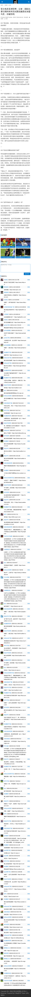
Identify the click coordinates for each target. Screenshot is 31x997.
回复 (28, 279)
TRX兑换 (6, 746)
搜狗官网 (6, 953)
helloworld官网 (7, 395)
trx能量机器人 (7, 590)
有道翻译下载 (7, 352)
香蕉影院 (6, 287)
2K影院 (6, 279)
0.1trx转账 (6, 577)
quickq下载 (7, 325)
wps (5, 390)
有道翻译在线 (7, 973)
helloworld (6, 430)
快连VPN (6, 448)
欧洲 (6, 5)
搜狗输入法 (7, 948)
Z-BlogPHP (18, 993)
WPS (5, 514)
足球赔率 (6, 835)
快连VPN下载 (7, 616)
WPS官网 (6, 435)
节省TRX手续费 (8, 536)
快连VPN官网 (7, 385)
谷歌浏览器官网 (8, 463)
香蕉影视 (6, 292)
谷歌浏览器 (7, 738)
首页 (2, 5)
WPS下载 (6, 410)
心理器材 (6, 314)
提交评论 (27, 273)
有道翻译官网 (7, 370)
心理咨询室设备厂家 (9, 307)
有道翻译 (6, 441)
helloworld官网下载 (9, 477)
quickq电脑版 (7, 330)
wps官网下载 (7, 850)
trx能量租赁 (7, 549)
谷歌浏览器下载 (8, 403)
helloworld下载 (7, 357)
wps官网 (6, 855)
